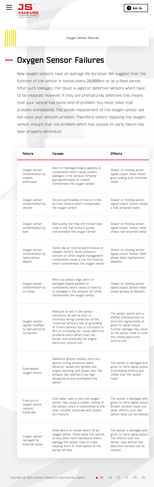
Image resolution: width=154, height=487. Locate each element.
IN (143, 478)
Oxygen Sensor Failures (82, 38)
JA (110, 478)
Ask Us (137, 8)
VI (126, 478)
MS (135, 478)
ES (118, 478)
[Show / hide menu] (9, 7)
